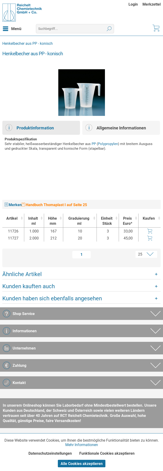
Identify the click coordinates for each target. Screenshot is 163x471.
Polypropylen (108, 144)
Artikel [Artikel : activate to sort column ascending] (11, 218)
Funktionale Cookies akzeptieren (107, 453)
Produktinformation (29, 127)
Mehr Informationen (81, 445)
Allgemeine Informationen (115, 127)
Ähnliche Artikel (22, 274)
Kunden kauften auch (28, 286)
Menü (12, 28)
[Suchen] (109, 28)
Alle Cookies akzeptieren (82, 463)
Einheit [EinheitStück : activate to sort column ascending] (106, 221)
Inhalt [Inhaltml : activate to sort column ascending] (33, 221)
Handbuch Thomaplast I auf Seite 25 (54, 205)
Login (133, 4)
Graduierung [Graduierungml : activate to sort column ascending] (79, 221)
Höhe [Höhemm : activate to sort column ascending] (52, 221)
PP (94, 144)
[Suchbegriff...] (75, 28)
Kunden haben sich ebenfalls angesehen (52, 298)
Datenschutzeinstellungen (50, 453)
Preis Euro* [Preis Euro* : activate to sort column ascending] (127, 221)
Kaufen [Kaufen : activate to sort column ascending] (149, 218)
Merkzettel (151, 4)
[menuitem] (135, 4)
